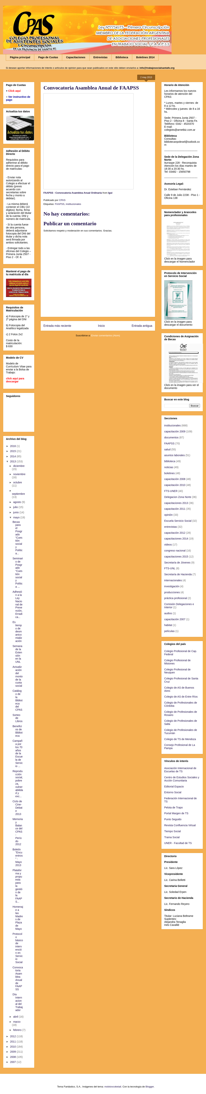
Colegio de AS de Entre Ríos (181, 696)
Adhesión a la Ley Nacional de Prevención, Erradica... (17, 604)
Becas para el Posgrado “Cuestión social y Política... (17, 537)
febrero (17, 1029)
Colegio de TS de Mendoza (180, 739)
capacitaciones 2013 (176, 502)
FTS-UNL (169, 568)
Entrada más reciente (57, 325)
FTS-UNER (171, 491)
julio (16, 507)
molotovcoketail (112, 1086)
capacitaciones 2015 (176, 556)
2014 (13, 456)
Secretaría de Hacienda (178, 574)
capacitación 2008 (174, 479)
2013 (13, 461)
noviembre (19, 474)
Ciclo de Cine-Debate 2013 (17, 807)
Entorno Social (172, 792)
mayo (16, 517)
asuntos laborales (174, 455)
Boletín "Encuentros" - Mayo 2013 (18, 857)
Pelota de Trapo (173, 807)
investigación (171, 586)
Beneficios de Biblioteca (17, 731)
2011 (13, 1041)
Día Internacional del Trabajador (18, 1002)
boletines (169, 473)
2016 (13, 446)
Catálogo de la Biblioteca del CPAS (17, 700)
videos (168, 544)
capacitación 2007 (174, 619)
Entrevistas (100, 57)
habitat (168, 625)
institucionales (73, 204)
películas (169, 631)
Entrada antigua (142, 325)
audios (168, 613)
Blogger (150, 1086)
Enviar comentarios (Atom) (105, 335)
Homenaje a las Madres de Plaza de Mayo (18, 917)
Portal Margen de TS (176, 813)
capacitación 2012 (174, 532)
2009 (13, 1051)
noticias (168, 467)
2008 (13, 1056)
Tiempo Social (172, 831)
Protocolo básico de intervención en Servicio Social (18, 948)
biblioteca (169, 461)
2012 (13, 1036)
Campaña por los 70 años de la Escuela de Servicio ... (18, 753)
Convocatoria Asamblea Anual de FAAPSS (18, 978)
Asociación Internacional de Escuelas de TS (180, 770)
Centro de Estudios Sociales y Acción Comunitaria (181, 779)
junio (16, 512)
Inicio (101, 325)
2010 (13, 1046)
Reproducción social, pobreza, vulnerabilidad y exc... (18, 784)
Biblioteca (122, 57)
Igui (110, 192)
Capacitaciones (75, 57)
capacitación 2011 (174, 508)
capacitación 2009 (174, 431)
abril (16, 1016)
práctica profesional (175, 598)
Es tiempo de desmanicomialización (17, 632)
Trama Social (172, 837)
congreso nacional (175, 550)
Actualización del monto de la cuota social (18, 676)
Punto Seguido (172, 819)
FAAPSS (59, 204)
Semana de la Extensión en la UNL (17, 654)
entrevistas (170, 526)
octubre (17, 482)
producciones (172, 592)
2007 (13, 1061)
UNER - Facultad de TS (178, 843)
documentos (171, 437)
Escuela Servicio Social (178, 520)
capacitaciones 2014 (176, 538)
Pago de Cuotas (48, 57)
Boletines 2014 (145, 57)
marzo (16, 1021)
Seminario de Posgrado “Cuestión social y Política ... (18, 572)
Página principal (20, 57)
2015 (13, 451)
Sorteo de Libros (17, 718)
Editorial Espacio (174, 786)
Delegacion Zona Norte (177, 497)
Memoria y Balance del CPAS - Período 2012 (18, 832)
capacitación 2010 (174, 485)
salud (167, 449)
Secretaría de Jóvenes (177, 562)
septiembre (18, 493)
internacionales (173, 580)
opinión (168, 514)
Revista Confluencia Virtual (180, 825)
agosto (17, 502)
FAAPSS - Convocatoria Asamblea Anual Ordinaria (72, 192)
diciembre (19, 465)
